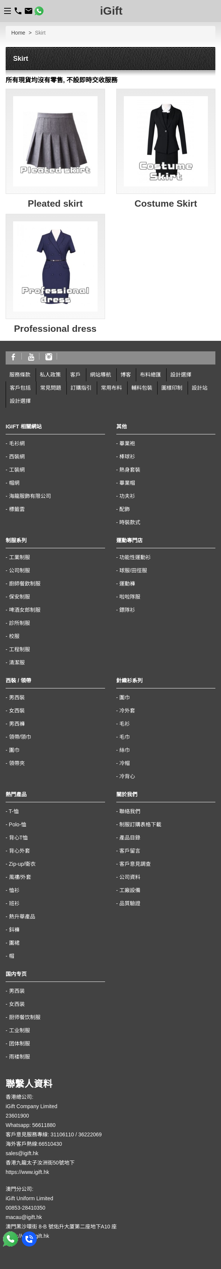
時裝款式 (129, 522)
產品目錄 (129, 838)
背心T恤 (18, 838)
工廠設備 (129, 890)
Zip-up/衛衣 (22, 864)
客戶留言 (129, 851)
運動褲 (127, 584)
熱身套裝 (129, 470)
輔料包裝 (141, 388)
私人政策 (50, 375)
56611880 (44, 1125)
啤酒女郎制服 (25, 610)
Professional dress (55, 329)
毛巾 (124, 737)
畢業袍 (127, 443)
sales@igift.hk (22, 1153)
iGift (111, 11)
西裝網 (17, 457)
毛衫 (124, 724)
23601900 (17, 1116)
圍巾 (14, 750)
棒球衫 (127, 457)
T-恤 (13, 811)
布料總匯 (150, 375)
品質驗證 (129, 903)
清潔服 (17, 662)
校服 (14, 636)
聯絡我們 (129, 811)
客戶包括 (20, 388)
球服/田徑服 (133, 570)
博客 (125, 375)
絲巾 (124, 750)
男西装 (17, 991)
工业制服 (19, 1030)
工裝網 (17, 470)
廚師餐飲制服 (25, 584)
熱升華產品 (22, 917)
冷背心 (127, 776)
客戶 (75, 375)
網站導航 (100, 375)
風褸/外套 (20, 877)
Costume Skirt (165, 203)
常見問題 (50, 388)
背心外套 (19, 851)
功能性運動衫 (135, 557)
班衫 (14, 903)
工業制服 (19, 557)
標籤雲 (17, 509)
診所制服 (19, 623)
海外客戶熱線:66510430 (34, 1144)
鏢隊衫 (127, 610)
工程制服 (19, 649)
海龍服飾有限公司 (30, 496)
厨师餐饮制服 (25, 1017)
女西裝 (17, 711)
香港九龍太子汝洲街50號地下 (40, 1163)
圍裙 (14, 943)
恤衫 (14, 890)
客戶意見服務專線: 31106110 (40, 1134)
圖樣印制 (171, 388)
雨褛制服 (19, 1057)
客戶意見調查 (135, 864)
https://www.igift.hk (27, 1172)
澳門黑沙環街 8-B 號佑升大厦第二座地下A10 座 (61, 1227)
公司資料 (129, 877)
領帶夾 (17, 763)
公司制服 (19, 570)
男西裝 (17, 697)
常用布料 (111, 388)
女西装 (17, 1004)
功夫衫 (127, 496)
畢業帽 (127, 483)
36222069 (90, 1134)
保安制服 (19, 597)
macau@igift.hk (24, 1217)
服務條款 (19, 375)
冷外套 (127, 711)
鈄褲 (14, 930)
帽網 (14, 483)
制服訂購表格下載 (140, 824)
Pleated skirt (55, 203)
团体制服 (19, 1044)
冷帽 (124, 763)
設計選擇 (180, 375)
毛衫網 (17, 443)
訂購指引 (81, 388)
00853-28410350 (25, 1208)
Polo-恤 (18, 824)
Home (18, 33)
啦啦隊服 (129, 597)
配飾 (124, 509)
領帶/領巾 (20, 737)
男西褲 (17, 724)
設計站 (199, 388)
